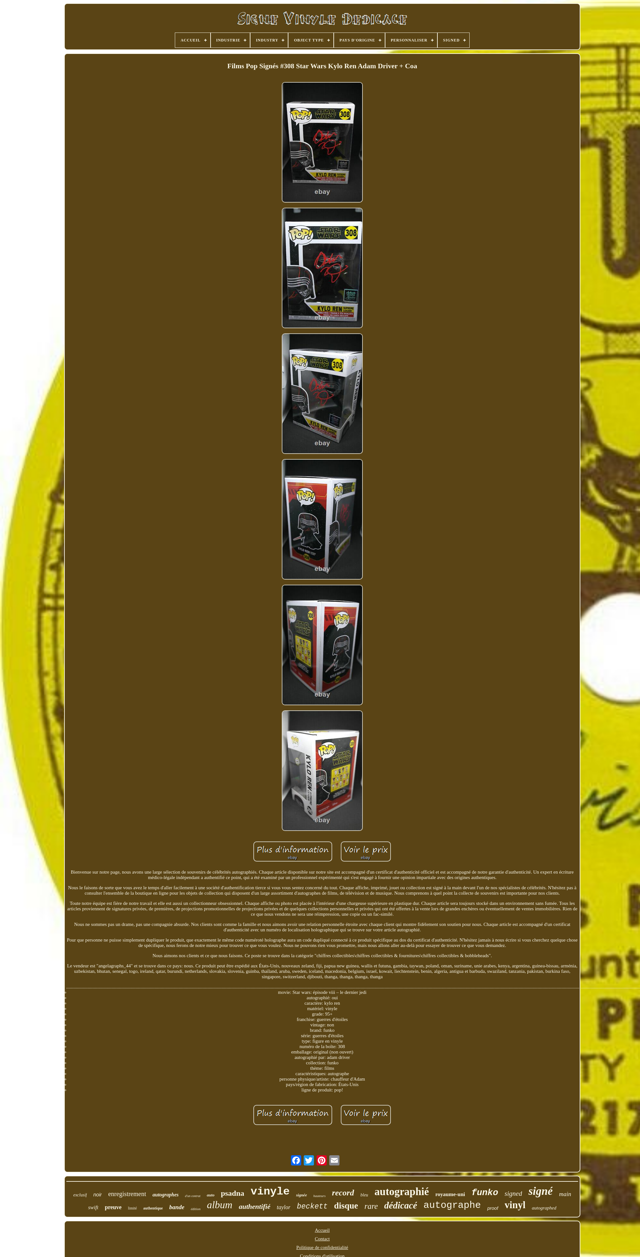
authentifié (254, 1206)
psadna (232, 1193)
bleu (364, 1195)
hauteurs (319, 1196)
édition (196, 1209)
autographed (544, 1207)
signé (540, 1191)
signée (301, 1195)
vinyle (270, 1192)
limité (132, 1208)
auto (210, 1195)
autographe (452, 1205)
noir (97, 1194)
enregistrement (127, 1193)
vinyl (515, 1204)
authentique (153, 1208)
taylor (283, 1207)
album (219, 1204)
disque (346, 1205)
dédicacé (400, 1205)
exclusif (80, 1195)
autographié (402, 1191)
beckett (312, 1206)
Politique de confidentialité (322, 1247)
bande (176, 1207)
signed (513, 1193)
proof (492, 1208)
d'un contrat (193, 1196)
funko (485, 1193)
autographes (166, 1194)
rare (371, 1206)
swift (93, 1207)
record (343, 1192)
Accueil (322, 1230)
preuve (113, 1207)
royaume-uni (450, 1194)
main (565, 1194)
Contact (322, 1238)
